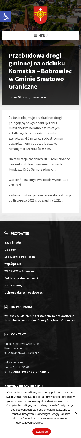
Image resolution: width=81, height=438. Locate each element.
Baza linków (12, 242)
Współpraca (12, 264)
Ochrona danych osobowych (24, 292)
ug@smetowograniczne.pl (31, 371)
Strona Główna (18, 97)
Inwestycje (39, 97)
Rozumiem (41, 431)
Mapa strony (13, 285)
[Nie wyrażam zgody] (75, 412)
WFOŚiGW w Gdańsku (19, 271)
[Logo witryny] (40, 15)
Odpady (10, 250)
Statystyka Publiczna (19, 257)
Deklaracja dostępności (21, 278)
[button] (5, 16)
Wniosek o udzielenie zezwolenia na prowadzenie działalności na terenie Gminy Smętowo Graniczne (39, 318)
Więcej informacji (54, 422)
